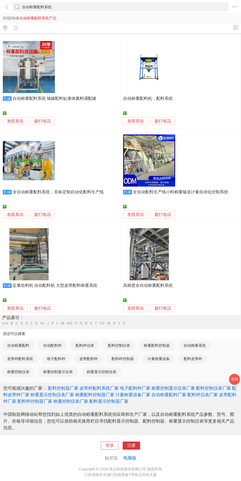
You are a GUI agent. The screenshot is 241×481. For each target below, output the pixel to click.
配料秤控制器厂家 (34, 401)
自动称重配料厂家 (168, 394)
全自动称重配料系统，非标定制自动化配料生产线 (58, 192)
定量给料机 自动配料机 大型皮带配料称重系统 (55, 285)
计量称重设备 (159, 359)
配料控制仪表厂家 (213, 388)
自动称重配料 (18, 345)
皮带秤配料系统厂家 (99, 388)
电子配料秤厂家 (135, 388)
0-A (5, 323)
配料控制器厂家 (63, 388)
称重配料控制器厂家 (94, 394)
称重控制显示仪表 (58, 372)
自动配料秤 (52, 345)
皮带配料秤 (88, 359)
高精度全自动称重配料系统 (148, 285)
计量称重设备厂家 (132, 394)
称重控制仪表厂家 (70, 401)
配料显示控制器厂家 (109, 401)
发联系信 (15, 121)
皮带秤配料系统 (20, 359)
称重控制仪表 (18, 372)
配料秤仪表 (85, 345)
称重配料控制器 (157, 345)
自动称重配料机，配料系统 (148, 98)
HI (42, 323)
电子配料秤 (56, 359)
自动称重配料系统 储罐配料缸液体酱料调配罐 (55, 98)
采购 (234, 379)
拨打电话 (42, 121)
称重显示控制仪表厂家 (52, 394)
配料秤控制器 (123, 359)
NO (69, 323)
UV (102, 323)
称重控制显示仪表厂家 (173, 388)
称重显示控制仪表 (101, 372)
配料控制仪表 (119, 345)
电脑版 (129, 458)
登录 (109, 445)
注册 (131, 445)
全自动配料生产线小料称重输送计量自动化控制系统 (180, 192)
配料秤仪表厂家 (202, 394)
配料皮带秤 (193, 359)
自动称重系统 (195, 345)
